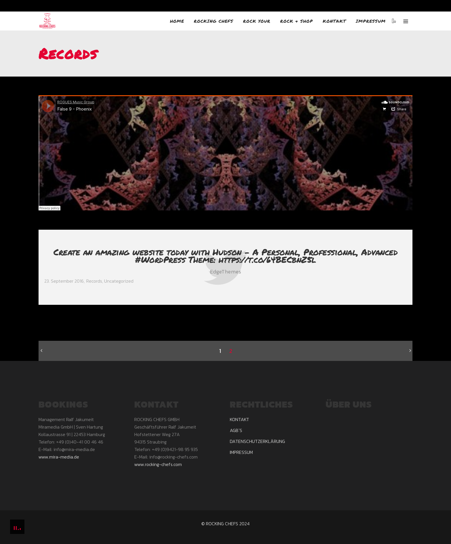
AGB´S (236, 430)
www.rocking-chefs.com (158, 464)
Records (94, 280)
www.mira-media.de (59, 456)
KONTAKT (239, 419)
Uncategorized (118, 280)
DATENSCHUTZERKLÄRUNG (257, 441)
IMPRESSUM (241, 452)
